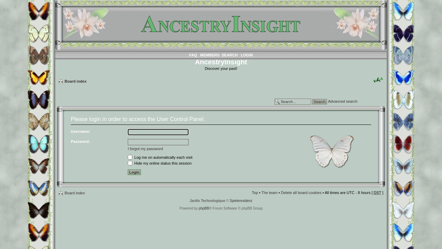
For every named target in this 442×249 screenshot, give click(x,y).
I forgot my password (145, 149)
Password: (80, 141)
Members (210, 55)
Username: (80, 131)
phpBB (204, 208)
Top (255, 193)
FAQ (193, 55)
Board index (76, 81)
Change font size (378, 80)
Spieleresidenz (241, 201)
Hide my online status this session (160, 163)
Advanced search (342, 101)
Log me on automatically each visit (160, 157)
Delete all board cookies (301, 193)
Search (230, 55)
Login (247, 55)
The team (269, 193)
